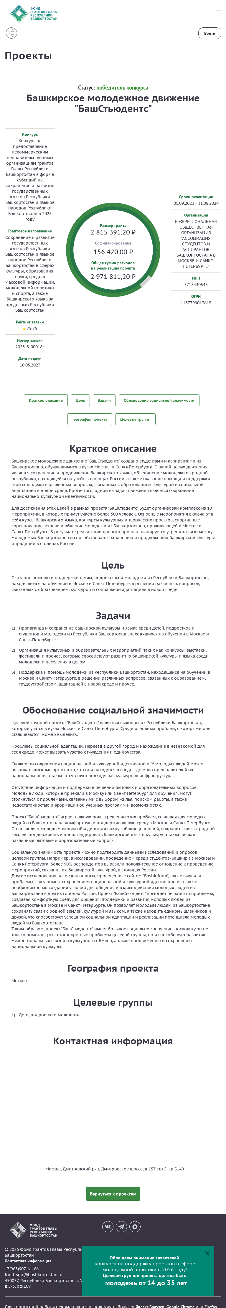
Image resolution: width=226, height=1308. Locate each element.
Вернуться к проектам (113, 1185)
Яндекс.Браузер (150, 1298)
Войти (209, 33)
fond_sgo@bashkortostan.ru (33, 1266)
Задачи (104, 399)
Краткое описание (46, 399)
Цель (80, 399)
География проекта (89, 414)
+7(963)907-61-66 (22, 1260)
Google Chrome (180, 1298)
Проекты (30, 55)
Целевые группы (135, 414)
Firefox (210, 1298)
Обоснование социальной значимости (159, 399)
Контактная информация (28, 1252)
